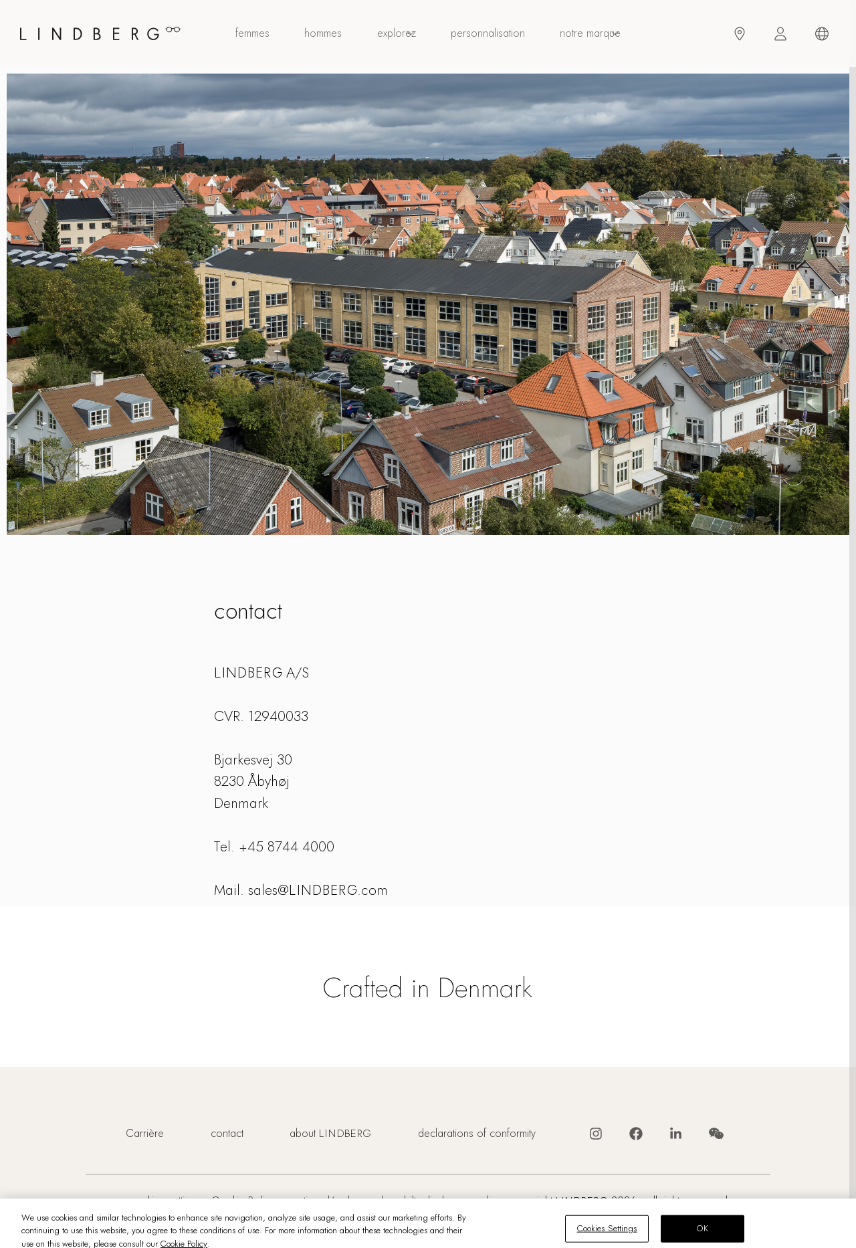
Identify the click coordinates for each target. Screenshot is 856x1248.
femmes (252, 33)
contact (227, 1134)
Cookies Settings (165, 1201)
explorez (396, 33)
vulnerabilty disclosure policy (435, 1201)
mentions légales (322, 1201)
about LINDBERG (330, 1134)
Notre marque (590, 33)
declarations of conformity (477, 1134)
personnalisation (488, 33)
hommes (323, 33)
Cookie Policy (242, 1201)
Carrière (145, 1134)
